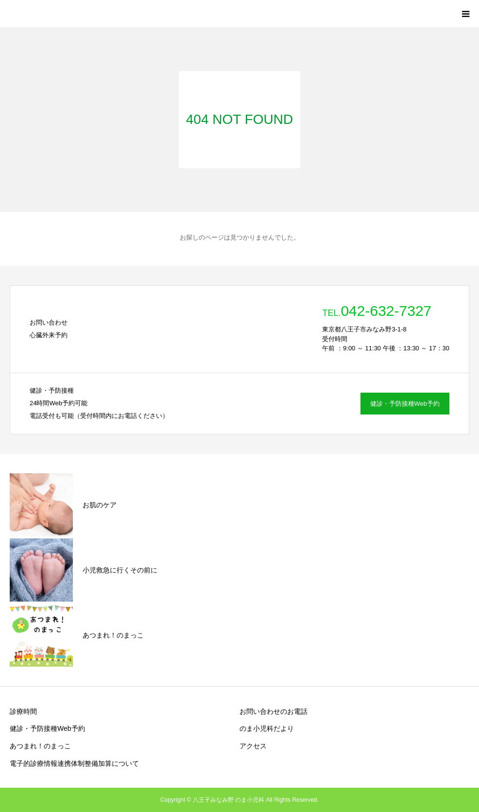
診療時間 (23, 711)
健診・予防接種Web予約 (405, 403)
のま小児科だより (267, 728)
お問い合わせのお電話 (274, 711)
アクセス (253, 746)
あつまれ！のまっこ (40, 746)
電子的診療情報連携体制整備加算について (74, 763)
